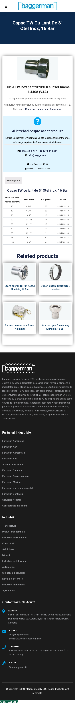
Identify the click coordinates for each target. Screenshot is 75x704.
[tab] (13, 180)
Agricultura (8, 590)
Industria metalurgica (14, 561)
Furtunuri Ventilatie (12, 494)
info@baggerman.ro (39, 155)
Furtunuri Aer (9, 446)
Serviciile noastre (11, 499)
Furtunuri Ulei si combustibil (17, 488)
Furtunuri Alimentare (13, 452)
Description (13, 180)
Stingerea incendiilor (13, 572)
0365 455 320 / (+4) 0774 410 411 (39, 151)
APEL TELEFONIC (9, 701)
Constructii (8, 543)
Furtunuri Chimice (12, 470)
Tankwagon (56, 109)
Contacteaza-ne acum (14, 505)
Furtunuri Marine (11, 482)
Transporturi (9, 525)
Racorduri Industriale (37, 109)
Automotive (8, 567)
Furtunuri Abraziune (13, 441)
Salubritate (8, 549)
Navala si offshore (12, 578)
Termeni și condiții (18, 667)
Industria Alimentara (13, 584)
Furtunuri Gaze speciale (15, 476)
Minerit (6, 555)
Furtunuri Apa (9, 458)
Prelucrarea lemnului (14, 531)
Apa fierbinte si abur (13, 464)
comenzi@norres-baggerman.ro (25, 638)
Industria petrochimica (14, 537)
